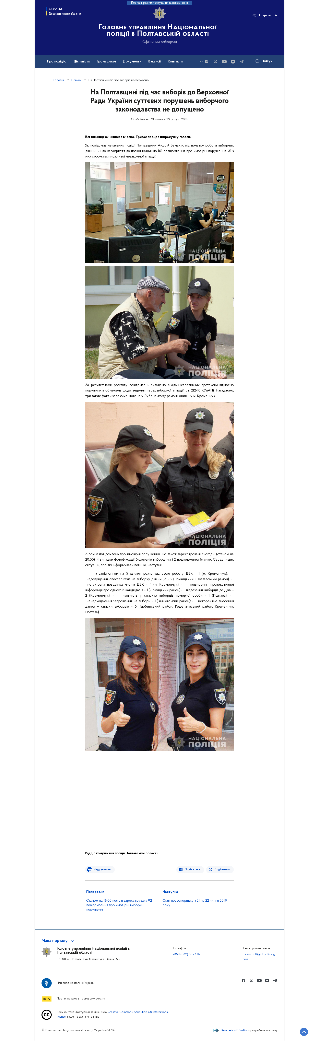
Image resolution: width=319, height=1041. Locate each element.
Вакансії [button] (154, 61)
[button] (58, 940)
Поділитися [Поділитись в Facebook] (192, 869)
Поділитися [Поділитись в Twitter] (222, 869)
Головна (59, 80)
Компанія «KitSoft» (234, 1030)
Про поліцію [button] (57, 61)
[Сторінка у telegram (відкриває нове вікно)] (241, 61)
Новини (76, 80)
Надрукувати (101, 869)
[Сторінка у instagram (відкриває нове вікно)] (233, 61)
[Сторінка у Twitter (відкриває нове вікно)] (215, 61)
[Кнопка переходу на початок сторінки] (304, 1032)
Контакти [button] (175, 61)
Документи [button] (132, 61)
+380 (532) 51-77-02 (187, 954)
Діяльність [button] (81, 61)
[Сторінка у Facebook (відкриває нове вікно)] (206, 61)
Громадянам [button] (106, 61)
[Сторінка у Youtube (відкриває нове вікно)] (224, 61)
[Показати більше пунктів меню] (201, 61)
